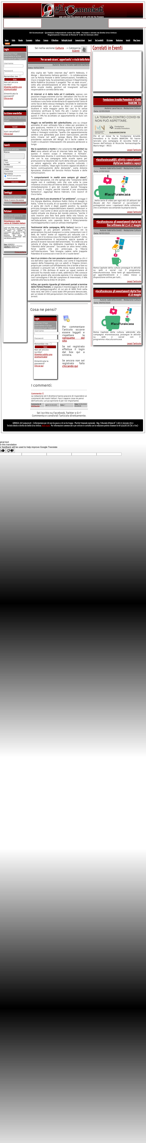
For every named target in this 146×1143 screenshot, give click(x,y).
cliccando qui (70, 366)
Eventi (76, 51)
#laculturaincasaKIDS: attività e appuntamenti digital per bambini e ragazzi (118, 161)
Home (7, 40)
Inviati (128, 40)
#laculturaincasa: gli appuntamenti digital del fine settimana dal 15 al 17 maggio (118, 223)
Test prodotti (99, 40)
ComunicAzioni (80, 40)
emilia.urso (35, 406)
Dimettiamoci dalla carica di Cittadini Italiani (15, 223)
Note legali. (46, 426)
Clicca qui (38, 366)
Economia (29, 40)
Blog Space (136, 40)
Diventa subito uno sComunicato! (43, 355)
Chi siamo (110, 40)
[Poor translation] (10, 450)
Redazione (119, 40)
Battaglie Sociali (67, 40)
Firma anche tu (20, 253)
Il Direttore (54, 40)
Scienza (45, 40)
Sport (90, 40)
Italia (13, 40)
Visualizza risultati (19, 203)
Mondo (20, 40)
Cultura (37, 40)
